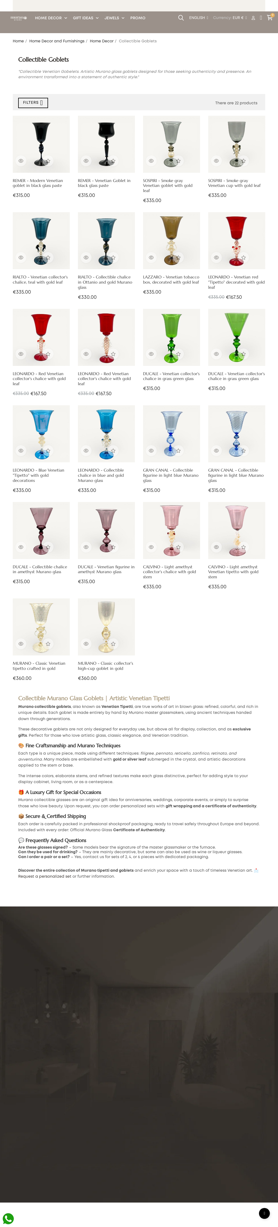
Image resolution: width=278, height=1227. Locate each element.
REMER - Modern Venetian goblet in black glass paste (38, 183)
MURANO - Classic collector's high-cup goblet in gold (105, 666)
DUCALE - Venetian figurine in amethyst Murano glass (106, 569)
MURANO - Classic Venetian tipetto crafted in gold (39, 666)
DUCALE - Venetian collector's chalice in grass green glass (171, 376)
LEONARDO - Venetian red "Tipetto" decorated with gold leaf (236, 282)
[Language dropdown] (198, 18)
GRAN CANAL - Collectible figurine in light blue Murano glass (170, 475)
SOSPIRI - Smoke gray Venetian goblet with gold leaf (167, 185)
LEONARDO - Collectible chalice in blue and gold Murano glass (101, 475)
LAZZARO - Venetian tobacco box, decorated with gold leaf (171, 280)
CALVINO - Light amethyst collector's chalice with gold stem (169, 572)
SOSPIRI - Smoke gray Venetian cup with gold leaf (234, 183)
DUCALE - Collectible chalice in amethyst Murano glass (40, 569)
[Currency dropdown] (240, 18)
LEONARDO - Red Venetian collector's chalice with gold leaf (39, 379)
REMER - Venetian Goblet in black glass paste (104, 183)
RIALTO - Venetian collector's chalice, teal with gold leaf (40, 280)
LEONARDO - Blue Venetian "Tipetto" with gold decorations (38, 475)
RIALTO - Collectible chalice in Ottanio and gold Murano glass (105, 282)
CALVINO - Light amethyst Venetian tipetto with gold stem (233, 572)
